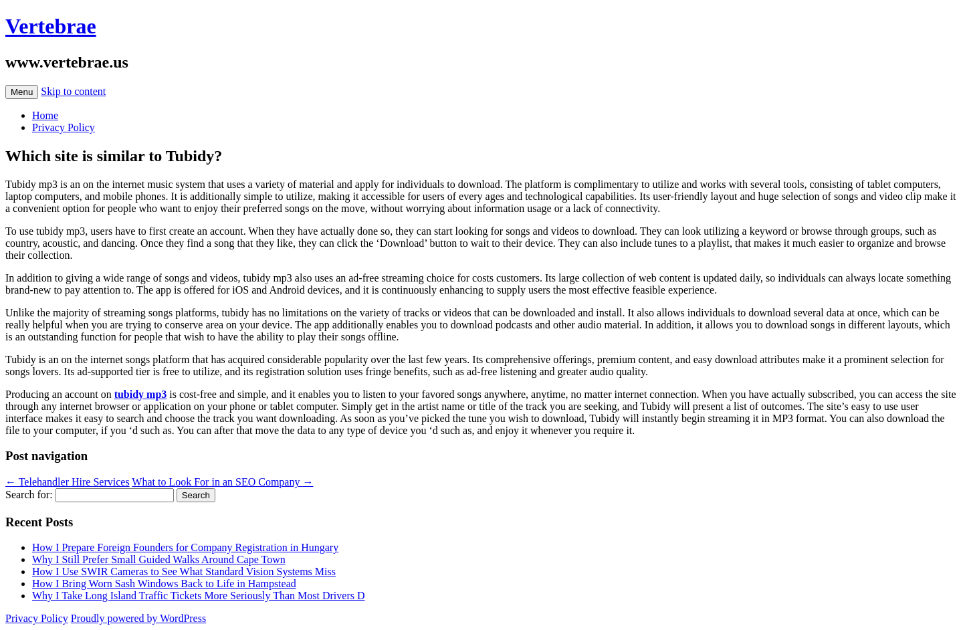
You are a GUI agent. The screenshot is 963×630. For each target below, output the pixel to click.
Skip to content (73, 91)
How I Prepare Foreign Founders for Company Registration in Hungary (185, 547)
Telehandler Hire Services (67, 482)
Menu (22, 92)
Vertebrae (50, 26)
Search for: (29, 494)
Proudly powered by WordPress (138, 618)
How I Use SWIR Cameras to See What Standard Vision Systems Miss (184, 571)
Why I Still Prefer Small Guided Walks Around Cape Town (159, 559)
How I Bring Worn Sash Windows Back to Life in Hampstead (164, 583)
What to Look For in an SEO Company (222, 482)
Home (45, 115)
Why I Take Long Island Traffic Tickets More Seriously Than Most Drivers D (198, 595)
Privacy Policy (63, 127)
